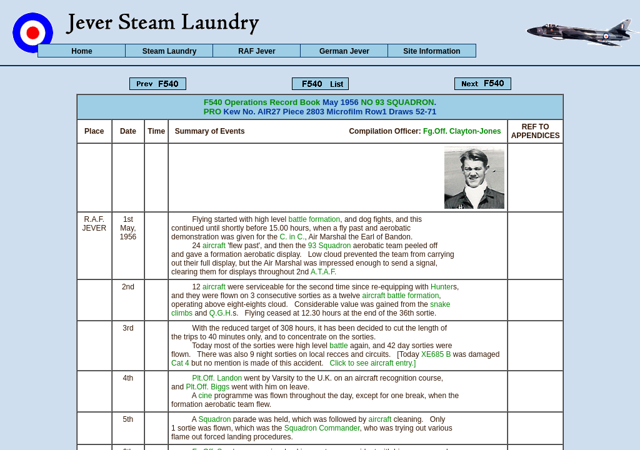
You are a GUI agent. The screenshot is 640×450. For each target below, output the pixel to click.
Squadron (214, 419)
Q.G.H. (220, 313)
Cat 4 (180, 363)
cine (205, 395)
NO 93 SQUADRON (397, 102)
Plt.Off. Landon (217, 378)
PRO (212, 111)
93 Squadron (329, 245)
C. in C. (292, 236)
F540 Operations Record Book (262, 102)
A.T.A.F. (323, 272)
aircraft (214, 245)
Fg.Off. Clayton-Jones (462, 131)
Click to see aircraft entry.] (373, 363)
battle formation (315, 219)
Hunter (442, 286)
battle (338, 345)
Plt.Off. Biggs (207, 386)
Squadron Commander (322, 428)
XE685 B (436, 354)
